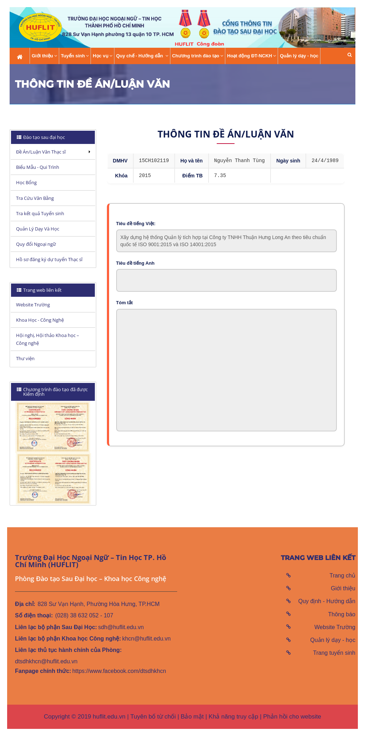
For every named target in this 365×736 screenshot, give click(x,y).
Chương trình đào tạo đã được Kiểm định (52, 391)
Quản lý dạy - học (299, 55)
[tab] (53, 137)
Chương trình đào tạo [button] (197, 56)
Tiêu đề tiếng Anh (135, 263)
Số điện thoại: (34, 615)
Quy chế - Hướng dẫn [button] (142, 56)
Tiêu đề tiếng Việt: (136, 223)
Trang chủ (342, 575)
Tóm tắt (124, 302)
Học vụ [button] (102, 56)
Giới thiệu (343, 588)
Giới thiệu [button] (44, 56)
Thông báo (341, 614)
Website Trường (334, 627)
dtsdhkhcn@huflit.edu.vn (46, 661)
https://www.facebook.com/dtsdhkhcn (119, 671)
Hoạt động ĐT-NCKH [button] (251, 56)
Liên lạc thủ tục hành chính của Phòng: (68, 650)
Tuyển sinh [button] (75, 56)
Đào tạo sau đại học (43, 137)
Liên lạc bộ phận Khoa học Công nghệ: (68, 639)
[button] (349, 55)
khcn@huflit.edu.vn (146, 639)
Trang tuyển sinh (334, 653)
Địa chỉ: (25, 604)
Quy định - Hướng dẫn (326, 601)
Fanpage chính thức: (43, 671)
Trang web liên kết (42, 290)
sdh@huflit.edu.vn (121, 627)
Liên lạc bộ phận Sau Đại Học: (56, 627)
